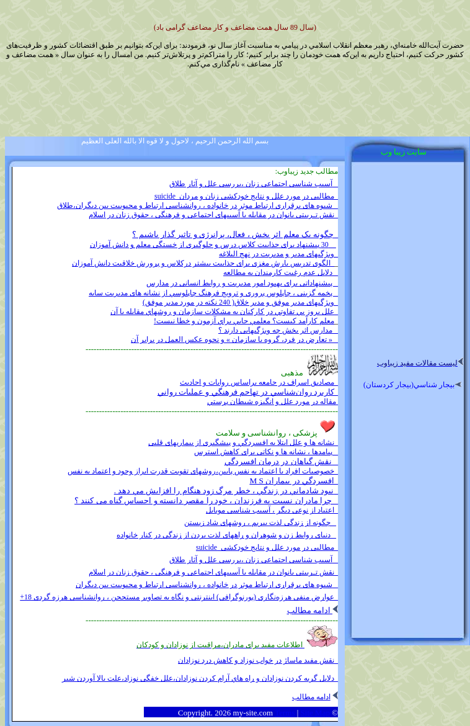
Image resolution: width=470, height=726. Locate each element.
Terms (285, 712)
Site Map (315, 712)
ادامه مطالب (313, 610)
